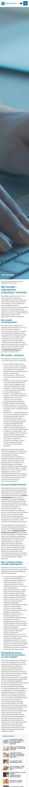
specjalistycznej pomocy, (11, 350)
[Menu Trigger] (25, 3)
